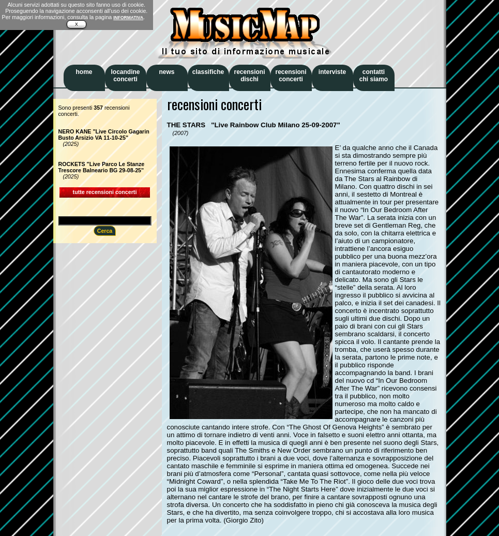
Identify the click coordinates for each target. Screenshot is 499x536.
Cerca (105, 231)
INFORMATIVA (128, 17)
